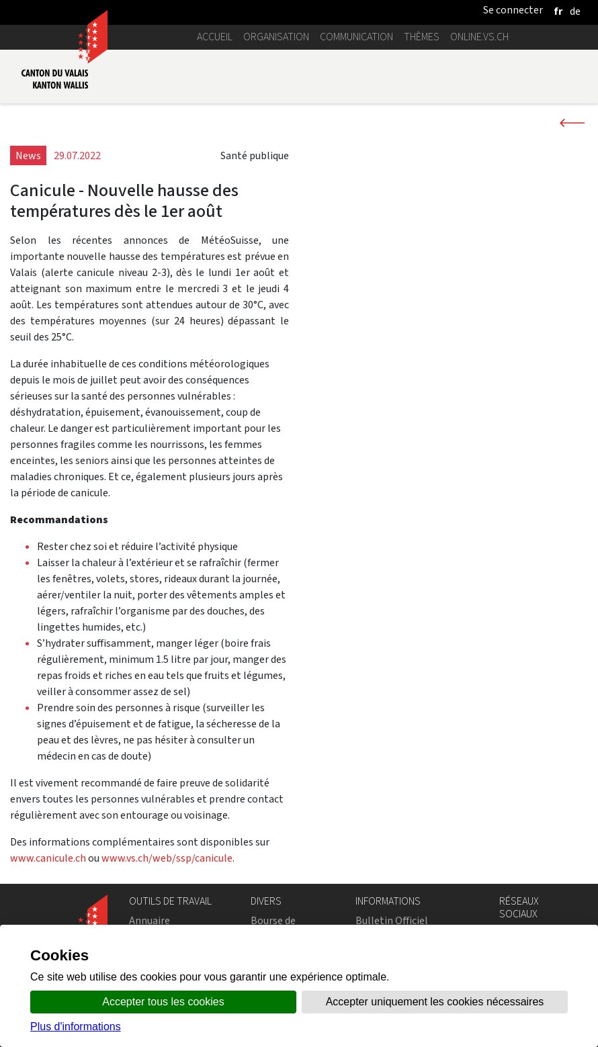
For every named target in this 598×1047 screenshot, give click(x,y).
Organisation (276, 37)
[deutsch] (575, 11)
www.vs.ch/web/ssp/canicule (166, 858)
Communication (356, 37)
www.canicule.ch (48, 858)
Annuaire (149, 920)
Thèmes (421, 37)
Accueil (214, 37)
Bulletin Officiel (391, 920)
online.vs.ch (479, 37)
